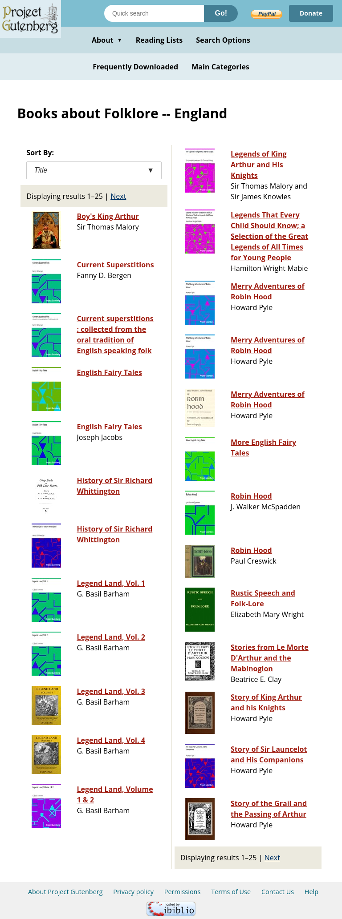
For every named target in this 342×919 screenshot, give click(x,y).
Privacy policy (133, 891)
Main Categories (220, 67)
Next (118, 196)
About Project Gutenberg (65, 891)
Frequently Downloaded (135, 67)
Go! (221, 13)
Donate (311, 13)
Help (311, 891)
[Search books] (154, 13)
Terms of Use (231, 891)
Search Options (223, 40)
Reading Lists (159, 40)
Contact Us (277, 891)
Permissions (182, 891)
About (107, 40)
